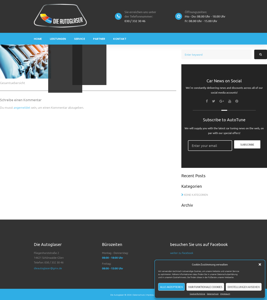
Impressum (225, 293)
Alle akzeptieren (171, 286)
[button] (260, 264)
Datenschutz (212, 293)
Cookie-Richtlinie (197, 293)
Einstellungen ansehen (244, 286)
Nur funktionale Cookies (205, 286)
